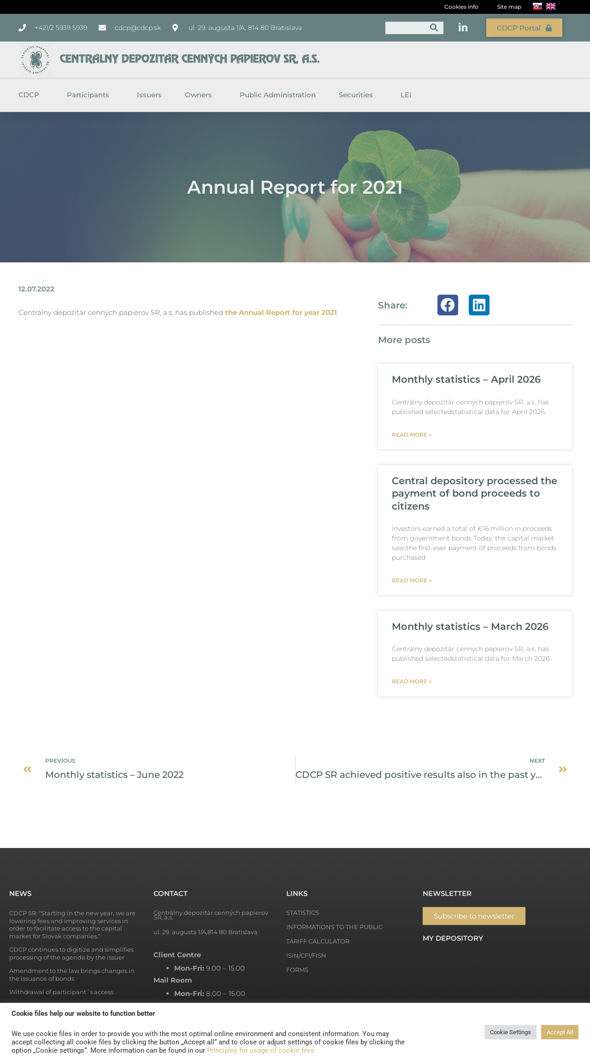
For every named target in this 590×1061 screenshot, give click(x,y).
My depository (453, 937)
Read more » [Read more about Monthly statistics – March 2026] (411, 680)
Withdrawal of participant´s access (61, 991)
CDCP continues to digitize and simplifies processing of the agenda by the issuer (71, 952)
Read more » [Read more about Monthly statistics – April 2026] (411, 433)
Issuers (149, 94)
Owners (201, 94)
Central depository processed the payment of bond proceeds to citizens (474, 492)
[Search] (434, 27)
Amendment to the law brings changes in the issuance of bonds (72, 974)
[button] (447, 304)
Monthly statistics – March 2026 (470, 626)
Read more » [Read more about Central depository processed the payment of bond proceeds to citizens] (411, 579)
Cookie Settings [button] (510, 1032)
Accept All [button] (560, 1032)
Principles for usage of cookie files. (261, 1050)
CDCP (31, 94)
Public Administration (278, 94)
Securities (358, 94)
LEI (406, 94)
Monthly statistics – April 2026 (466, 379)
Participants (90, 94)
